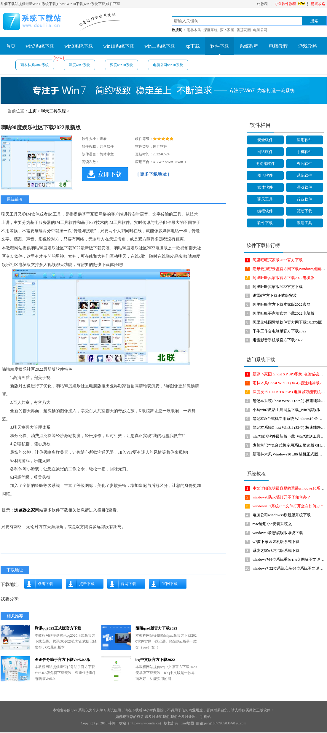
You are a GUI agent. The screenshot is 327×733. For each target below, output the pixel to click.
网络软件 (265, 151)
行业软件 (304, 199)
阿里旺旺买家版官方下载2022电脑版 (283, 313)
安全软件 (265, 140)
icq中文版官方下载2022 (155, 659)
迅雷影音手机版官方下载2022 (278, 340)
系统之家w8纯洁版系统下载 (276, 550)
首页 (10, 46)
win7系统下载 (40, 46)
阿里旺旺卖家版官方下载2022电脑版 (283, 277)
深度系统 (210, 30)
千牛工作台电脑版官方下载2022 (280, 331)
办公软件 (304, 163)
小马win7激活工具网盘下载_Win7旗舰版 (287, 409)
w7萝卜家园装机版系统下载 (276, 541)
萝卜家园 (227, 30)
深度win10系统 (121, 65)
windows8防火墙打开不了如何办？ (282, 497)
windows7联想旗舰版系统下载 (278, 532)
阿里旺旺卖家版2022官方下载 (278, 286)
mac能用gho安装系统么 (272, 524)
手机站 (205, 717)
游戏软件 (304, 187)
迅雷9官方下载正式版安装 (275, 295)
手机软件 (304, 151)
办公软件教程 (285, 4)
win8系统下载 (79, 46)
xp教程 (262, 4)
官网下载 (128, 583)
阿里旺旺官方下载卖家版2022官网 (281, 304)
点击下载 (45, 583)
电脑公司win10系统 (168, 65)
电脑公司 (260, 30)
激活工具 (304, 223)
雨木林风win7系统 (37, 63)
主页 (32, 111)
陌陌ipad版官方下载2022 (156, 628)
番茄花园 (244, 30)
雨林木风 (194, 30)
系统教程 (249, 46)
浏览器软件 (265, 163)
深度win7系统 (79, 65)
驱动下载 (304, 211)
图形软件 (265, 175)
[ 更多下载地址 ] (154, 174)
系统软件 (304, 175)
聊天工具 (265, 199)
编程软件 (265, 211)
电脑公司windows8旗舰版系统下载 (282, 515)
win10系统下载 (118, 46)
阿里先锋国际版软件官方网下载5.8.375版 (287, 322)
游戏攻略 (318, 4)
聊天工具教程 (53, 111)
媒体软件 (265, 187)
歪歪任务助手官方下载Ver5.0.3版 (63, 659)
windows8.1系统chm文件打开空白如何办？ (288, 506)
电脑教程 (278, 46)
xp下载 (193, 46)
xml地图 (187, 723)
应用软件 (304, 140)
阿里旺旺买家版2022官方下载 (278, 260)
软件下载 (219, 46)
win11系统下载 (160, 46)
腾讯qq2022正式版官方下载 (58, 628)
